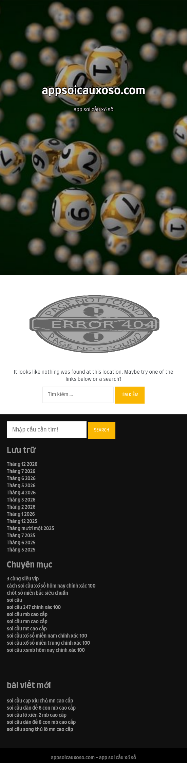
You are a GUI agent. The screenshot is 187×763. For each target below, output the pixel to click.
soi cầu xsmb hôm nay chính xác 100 (46, 650)
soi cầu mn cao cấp (27, 622)
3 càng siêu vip (23, 579)
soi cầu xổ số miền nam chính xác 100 (47, 636)
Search (101, 430)
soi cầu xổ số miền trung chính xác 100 (48, 643)
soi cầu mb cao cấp (27, 614)
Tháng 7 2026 (21, 471)
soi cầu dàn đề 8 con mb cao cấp (41, 722)
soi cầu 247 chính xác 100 (34, 607)
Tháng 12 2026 (22, 464)
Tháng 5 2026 (21, 486)
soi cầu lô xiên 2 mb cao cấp (37, 715)
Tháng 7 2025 (21, 535)
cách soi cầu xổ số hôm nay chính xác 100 (51, 586)
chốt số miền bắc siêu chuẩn (37, 593)
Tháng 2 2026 (21, 507)
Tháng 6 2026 (21, 478)
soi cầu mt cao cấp (27, 629)
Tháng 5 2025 (21, 550)
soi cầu (14, 600)
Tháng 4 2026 (21, 493)
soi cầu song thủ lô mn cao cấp (40, 729)
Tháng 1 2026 (21, 514)
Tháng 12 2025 (22, 521)
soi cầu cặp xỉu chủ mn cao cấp (40, 701)
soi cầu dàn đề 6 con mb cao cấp (41, 708)
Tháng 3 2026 (21, 500)
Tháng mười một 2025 (30, 528)
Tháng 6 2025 (21, 543)
